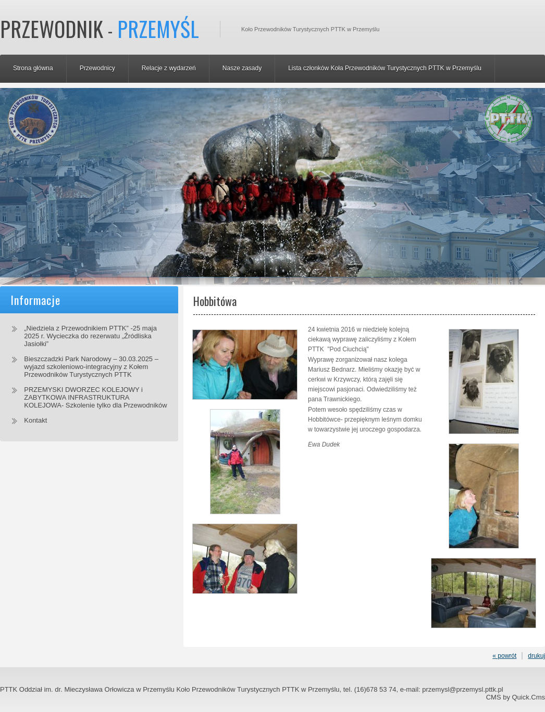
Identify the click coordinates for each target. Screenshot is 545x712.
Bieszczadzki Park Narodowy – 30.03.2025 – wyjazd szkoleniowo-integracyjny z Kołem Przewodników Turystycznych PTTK (91, 366)
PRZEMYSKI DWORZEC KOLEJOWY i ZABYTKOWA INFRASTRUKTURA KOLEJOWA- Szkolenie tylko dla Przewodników (95, 397)
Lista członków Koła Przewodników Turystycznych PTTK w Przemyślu (384, 68)
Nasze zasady (242, 68)
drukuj (536, 655)
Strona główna (33, 68)
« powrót (504, 655)
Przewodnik (99, 28)
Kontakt (35, 420)
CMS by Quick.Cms (515, 697)
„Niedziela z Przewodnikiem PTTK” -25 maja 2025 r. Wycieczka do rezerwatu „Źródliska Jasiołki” (90, 336)
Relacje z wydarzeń (169, 68)
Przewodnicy (97, 68)
